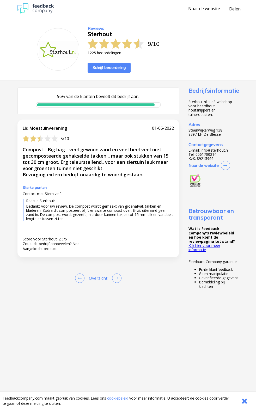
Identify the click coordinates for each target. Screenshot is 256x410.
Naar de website (204, 8)
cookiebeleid (117, 398)
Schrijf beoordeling (109, 67)
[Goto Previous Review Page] (81, 278)
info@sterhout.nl (215, 150)
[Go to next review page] (115, 278)
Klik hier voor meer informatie (204, 247)
